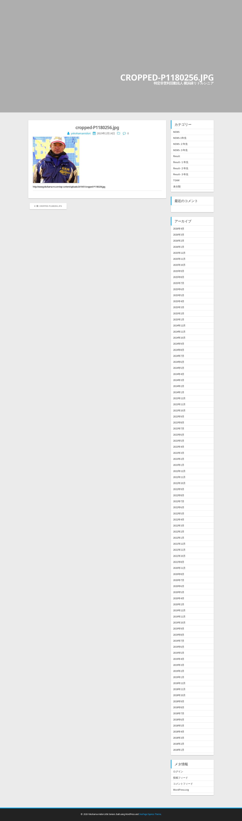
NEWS (176, 131)
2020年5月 (178, 592)
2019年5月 (178, 652)
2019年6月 (178, 646)
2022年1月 (178, 537)
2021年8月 (178, 561)
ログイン (178, 771)
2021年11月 (179, 549)
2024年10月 (179, 337)
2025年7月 (178, 283)
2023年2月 (178, 458)
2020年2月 (178, 604)
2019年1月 (178, 677)
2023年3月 (178, 452)
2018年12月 (179, 683)
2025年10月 (179, 264)
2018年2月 (178, 743)
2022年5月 (178, 513)
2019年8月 (178, 634)
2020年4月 (178, 598)
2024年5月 (178, 367)
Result (176, 156)
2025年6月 (178, 289)
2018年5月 (178, 725)
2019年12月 (179, 610)
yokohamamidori (81, 133)
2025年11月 (179, 258)
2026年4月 (178, 228)
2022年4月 (178, 519)
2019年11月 (179, 616)
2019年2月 (178, 670)
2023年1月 (178, 464)
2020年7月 (178, 580)
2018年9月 (178, 701)
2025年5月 (178, 295)
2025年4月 (178, 301)
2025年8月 (178, 277)
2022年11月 (179, 477)
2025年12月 (179, 252)
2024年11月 (179, 331)
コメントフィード (183, 783)
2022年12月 (179, 471)
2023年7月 (178, 428)
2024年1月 (178, 392)
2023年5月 (178, 440)
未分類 (177, 186)
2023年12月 (179, 398)
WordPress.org (181, 789)
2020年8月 (178, 574)
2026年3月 (178, 234)
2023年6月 (178, 434)
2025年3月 (178, 307)
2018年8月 (178, 707)
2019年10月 (179, 622)
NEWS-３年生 (180, 150)
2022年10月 (179, 483)
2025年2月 (178, 313)
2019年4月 (178, 658)
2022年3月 (178, 525)
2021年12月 (179, 543)
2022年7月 (178, 501)
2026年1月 (178, 246)
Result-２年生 (180, 168)
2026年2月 (178, 240)
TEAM (176, 180)
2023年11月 (179, 404)
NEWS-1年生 (180, 137)
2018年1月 (178, 749)
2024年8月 (178, 349)
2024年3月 (178, 380)
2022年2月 (178, 531)
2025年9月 (178, 271)
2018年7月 (178, 713)
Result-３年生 (180, 174)
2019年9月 (178, 628)
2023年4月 (178, 446)
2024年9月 (178, 343)
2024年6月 (178, 361)
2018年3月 (178, 737)
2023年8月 (178, 422)
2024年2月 (178, 386)
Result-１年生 (180, 162)
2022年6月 (178, 507)
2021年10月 (179, 555)
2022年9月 (178, 489)
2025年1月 (178, 319)
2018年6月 (178, 719)
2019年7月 (178, 640)
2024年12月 (179, 325)
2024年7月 (178, 355)
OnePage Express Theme (150, 814)
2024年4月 (178, 374)
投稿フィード (180, 777)
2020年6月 (178, 586)
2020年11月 (179, 567)
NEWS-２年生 (180, 143)
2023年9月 (178, 416)
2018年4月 (178, 731)
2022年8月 (178, 495)
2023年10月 (179, 410)
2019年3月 (178, 664)
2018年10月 (179, 695)
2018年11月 (179, 689)
